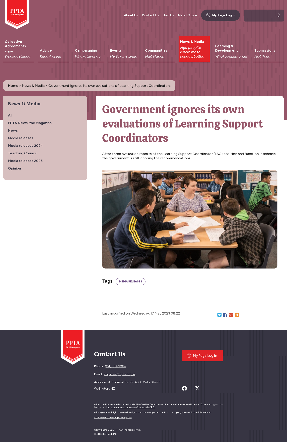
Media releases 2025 (25, 161)
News (13, 130)
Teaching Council (22, 153)
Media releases (20, 138)
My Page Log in (220, 15)
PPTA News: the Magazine (30, 123)
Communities (159, 53)
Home (13, 85)
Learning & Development (231, 51)
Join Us (168, 15)
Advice (54, 53)
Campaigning (89, 53)
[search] (260, 15)
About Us (131, 15)
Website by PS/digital (105, 433)
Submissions (268, 53)
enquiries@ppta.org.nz (119, 374)
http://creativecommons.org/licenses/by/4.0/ (131, 407)
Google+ (231, 315)
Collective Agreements (19, 49)
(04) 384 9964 (115, 366)
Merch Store (187, 15)
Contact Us (150, 15)
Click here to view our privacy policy (113, 417)
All (10, 115)
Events (124, 53)
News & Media (194, 49)
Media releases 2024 (25, 145)
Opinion (14, 168)
